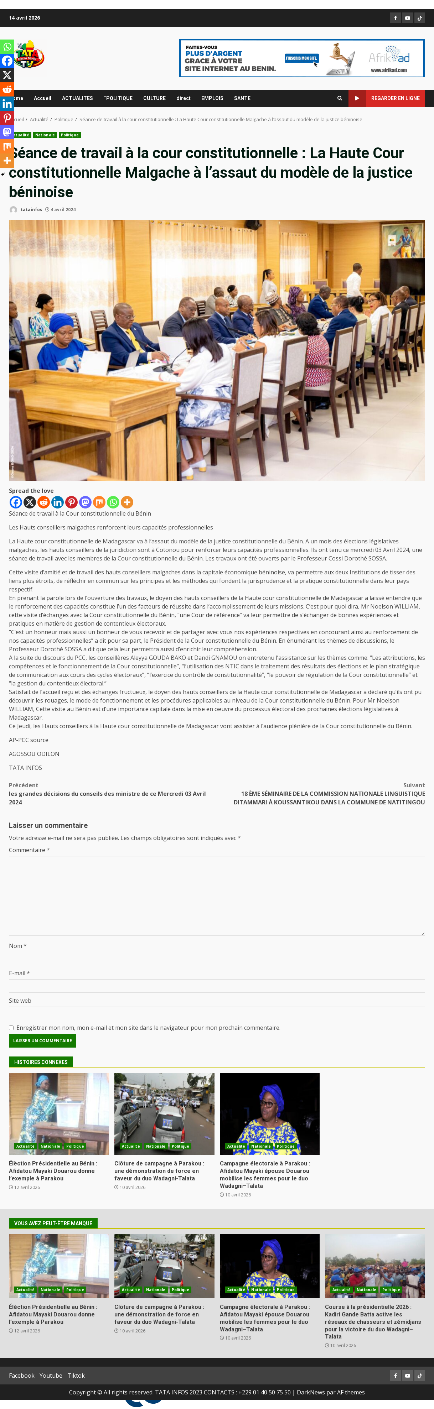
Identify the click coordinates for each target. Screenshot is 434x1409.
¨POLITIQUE (118, 98)
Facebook (22, 1375)
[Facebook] (16, 502)
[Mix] (99, 502)
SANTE (242, 98)
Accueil (42, 98)
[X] (30, 502)
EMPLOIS (212, 98)
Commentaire (29, 850)
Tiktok (76, 1375)
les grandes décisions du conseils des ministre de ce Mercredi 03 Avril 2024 (113, 793)
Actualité (20, 134)
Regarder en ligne (384, 98)
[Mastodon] (85, 502)
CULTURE (154, 98)
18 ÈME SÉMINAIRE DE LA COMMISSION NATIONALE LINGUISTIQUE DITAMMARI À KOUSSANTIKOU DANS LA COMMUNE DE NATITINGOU (321, 793)
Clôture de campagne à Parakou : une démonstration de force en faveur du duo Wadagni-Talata (164, 1114)
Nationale (45, 134)
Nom (18, 946)
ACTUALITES (77, 98)
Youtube (51, 1375)
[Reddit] (43, 502)
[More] (127, 502)
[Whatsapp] (113, 502)
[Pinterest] (71, 502)
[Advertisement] (302, 58)
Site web (20, 1000)
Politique (70, 134)
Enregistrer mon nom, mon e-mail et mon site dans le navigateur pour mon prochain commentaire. (148, 1028)
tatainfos (25, 209)
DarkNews (311, 1392)
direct (183, 98)
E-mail (19, 973)
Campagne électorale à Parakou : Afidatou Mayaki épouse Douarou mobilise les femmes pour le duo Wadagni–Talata (270, 1114)
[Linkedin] (57, 502)
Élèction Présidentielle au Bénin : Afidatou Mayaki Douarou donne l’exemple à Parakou (59, 1114)
